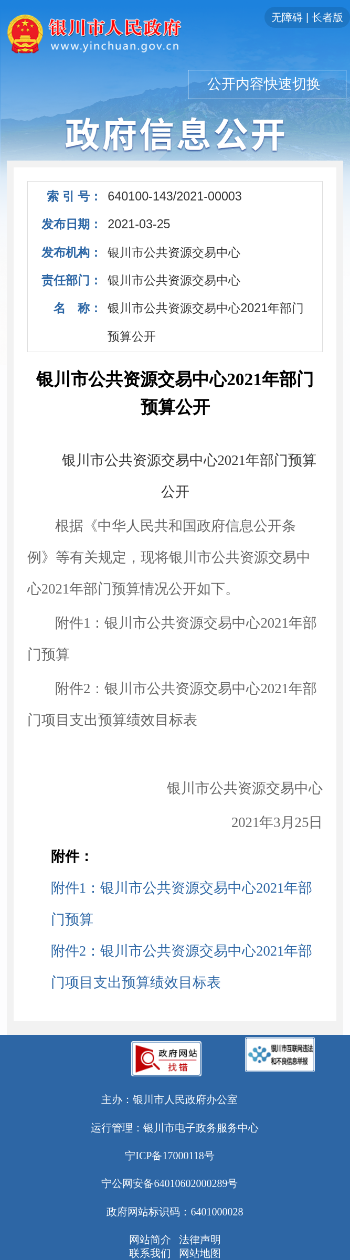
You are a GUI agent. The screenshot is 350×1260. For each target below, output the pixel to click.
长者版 (327, 17)
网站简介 (150, 1239)
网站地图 (200, 1253)
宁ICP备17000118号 (169, 1155)
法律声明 (200, 1239)
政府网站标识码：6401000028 (175, 1211)
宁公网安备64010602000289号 (169, 1183)
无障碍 (287, 17)
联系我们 (150, 1253)
